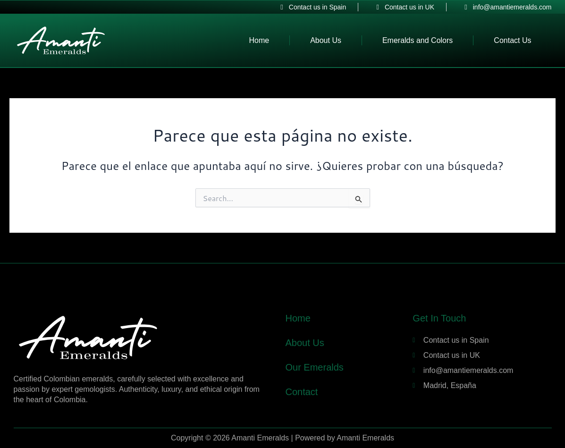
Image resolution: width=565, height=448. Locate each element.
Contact (301, 392)
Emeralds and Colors (417, 40)
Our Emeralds (314, 367)
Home (259, 40)
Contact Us (512, 40)
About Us (325, 40)
